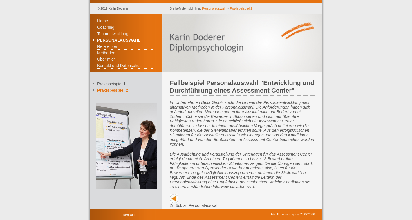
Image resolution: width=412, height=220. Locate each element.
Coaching (105, 27)
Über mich (106, 59)
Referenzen (107, 46)
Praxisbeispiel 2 (241, 8)
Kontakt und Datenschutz (119, 65)
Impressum (127, 214)
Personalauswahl (214, 8)
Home (102, 21)
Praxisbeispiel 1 (111, 84)
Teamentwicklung (112, 33)
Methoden (106, 53)
